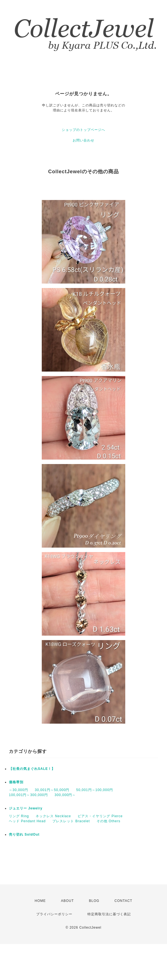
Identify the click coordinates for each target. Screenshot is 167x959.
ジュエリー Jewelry (25, 808)
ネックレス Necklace (53, 816)
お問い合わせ (83, 140)
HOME (40, 901)
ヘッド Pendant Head (27, 821)
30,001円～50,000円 (52, 790)
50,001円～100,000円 (94, 790)
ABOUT (67, 901)
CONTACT (123, 901)
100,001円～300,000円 (28, 795)
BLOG (94, 901)
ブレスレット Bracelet (71, 821)
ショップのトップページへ (83, 130)
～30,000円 (18, 790)
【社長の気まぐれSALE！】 (32, 769)
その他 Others (108, 821)
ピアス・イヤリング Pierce (100, 816)
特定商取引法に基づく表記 (109, 914)
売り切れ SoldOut (24, 834)
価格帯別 (16, 782)
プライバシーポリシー (54, 914)
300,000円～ (65, 795)
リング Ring (19, 816)
